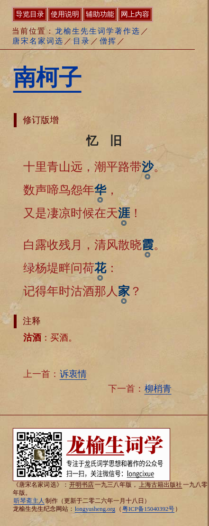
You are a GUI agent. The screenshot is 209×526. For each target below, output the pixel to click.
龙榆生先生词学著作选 (97, 31)
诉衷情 (73, 374)
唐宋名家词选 (38, 41)
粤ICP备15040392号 (148, 509)
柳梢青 (158, 389)
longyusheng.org (95, 509)
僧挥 (108, 41)
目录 (81, 41)
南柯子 (47, 77)
